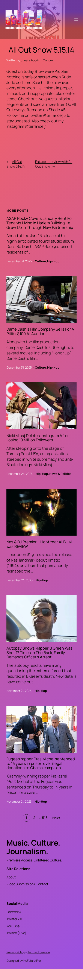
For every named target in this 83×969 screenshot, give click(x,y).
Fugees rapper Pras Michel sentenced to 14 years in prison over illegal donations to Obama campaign (40, 763)
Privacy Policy (15, 952)
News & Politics (60, 474)
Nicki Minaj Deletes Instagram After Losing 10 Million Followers (37, 437)
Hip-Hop (53, 261)
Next (56, 818)
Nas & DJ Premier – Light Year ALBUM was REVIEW (39, 544)
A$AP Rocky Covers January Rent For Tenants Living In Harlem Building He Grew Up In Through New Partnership (39, 222)
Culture (48, 60)
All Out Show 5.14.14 (15, 164)
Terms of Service (38, 952)
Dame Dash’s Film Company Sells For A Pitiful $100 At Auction (40, 331)
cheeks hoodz (30, 60)
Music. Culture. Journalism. (33, 847)
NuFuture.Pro (32, 960)
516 (45, 817)
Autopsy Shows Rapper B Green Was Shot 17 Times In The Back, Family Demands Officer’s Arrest (39, 652)
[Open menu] (76, 19)
